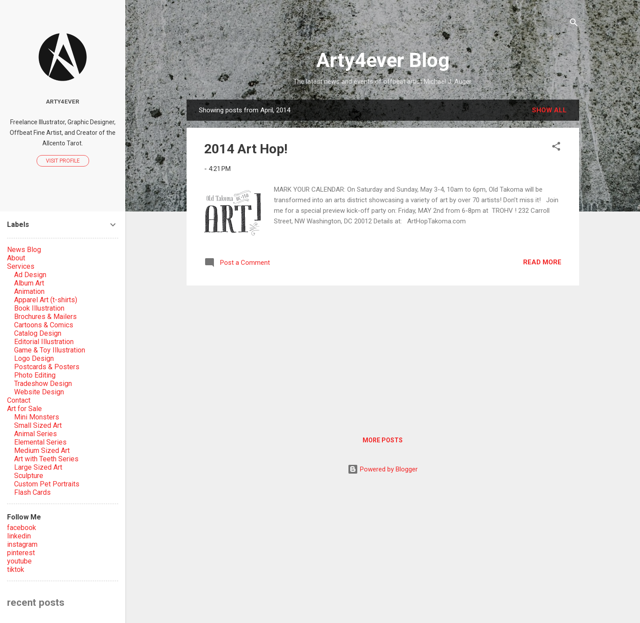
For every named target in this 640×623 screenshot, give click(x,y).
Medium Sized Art (42, 450)
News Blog (24, 249)
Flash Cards (32, 492)
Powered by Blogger (383, 469)
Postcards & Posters (46, 367)
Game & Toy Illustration (49, 350)
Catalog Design (37, 333)
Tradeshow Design (43, 383)
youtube (19, 561)
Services (20, 266)
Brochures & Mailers (45, 316)
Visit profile (63, 161)
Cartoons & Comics (43, 325)
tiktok (15, 569)
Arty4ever (62, 101)
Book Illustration (39, 308)
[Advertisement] (383, 354)
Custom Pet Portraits (46, 484)
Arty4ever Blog (382, 60)
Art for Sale (24, 408)
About (16, 258)
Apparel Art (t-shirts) (45, 300)
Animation (29, 291)
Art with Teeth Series (46, 459)
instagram (22, 544)
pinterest (21, 553)
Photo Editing (35, 375)
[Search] (574, 24)
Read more (542, 262)
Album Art (29, 283)
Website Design (39, 392)
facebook (21, 527)
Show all (549, 110)
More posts (383, 440)
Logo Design (34, 358)
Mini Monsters (36, 417)
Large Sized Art (38, 467)
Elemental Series (40, 442)
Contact (18, 400)
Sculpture (28, 475)
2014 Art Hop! (246, 148)
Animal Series (35, 434)
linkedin (19, 536)
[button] (556, 148)
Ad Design (30, 275)
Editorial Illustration (44, 341)
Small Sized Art (38, 425)
